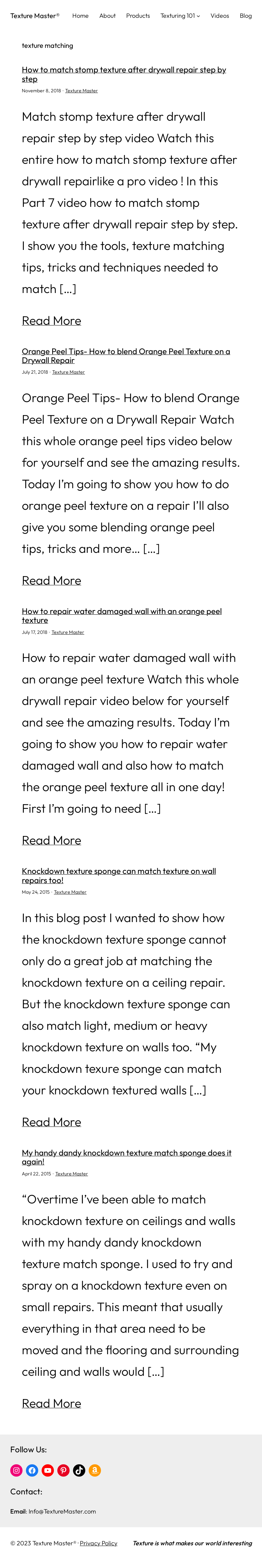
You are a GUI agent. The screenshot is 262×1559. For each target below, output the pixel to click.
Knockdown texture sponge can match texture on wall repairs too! (119, 875)
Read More (51, 320)
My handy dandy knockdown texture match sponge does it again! (127, 1157)
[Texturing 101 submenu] (198, 15)
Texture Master (81, 91)
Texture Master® (35, 15)
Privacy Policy (98, 1543)
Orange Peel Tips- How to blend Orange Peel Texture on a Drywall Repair (126, 356)
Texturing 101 (177, 15)
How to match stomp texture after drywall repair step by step (124, 74)
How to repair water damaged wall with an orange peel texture (122, 616)
